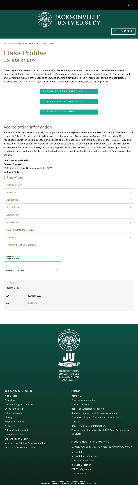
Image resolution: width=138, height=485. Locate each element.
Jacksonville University (14, 43)
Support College (32, 257)
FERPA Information (81, 469)
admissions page (32, 81)
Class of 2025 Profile (63, 91)
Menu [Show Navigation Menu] (123, 31)
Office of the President (16, 430)
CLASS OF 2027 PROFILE (63, 112)
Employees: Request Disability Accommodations (96, 417)
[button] (129, 5)
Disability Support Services (19, 404)
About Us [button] (70, 193)
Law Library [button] (70, 216)
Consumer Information (83, 460)
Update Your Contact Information (88, 425)
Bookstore (10, 400)
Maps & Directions (14, 421)
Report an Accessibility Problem (88, 408)
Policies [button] (70, 238)
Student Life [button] (70, 208)
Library (8, 417)
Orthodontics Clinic (15, 434)
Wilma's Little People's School (20, 447)
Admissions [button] (70, 223)
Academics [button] (70, 201)
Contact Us (77, 395)
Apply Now (32, 270)
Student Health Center (16, 438)
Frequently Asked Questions (21, 244)
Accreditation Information (85, 456)
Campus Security (80, 404)
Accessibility (78, 452)
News (7, 425)
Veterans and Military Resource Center (25, 443)
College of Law (33, 43)
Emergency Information (83, 400)
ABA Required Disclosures (20, 229)
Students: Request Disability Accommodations (95, 413)
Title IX (75, 421)
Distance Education (81, 464)
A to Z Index (11, 395)
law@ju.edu (32, 303)
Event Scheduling (14, 408)
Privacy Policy (79, 473)
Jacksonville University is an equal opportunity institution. (102, 446)
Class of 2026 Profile (63, 101)
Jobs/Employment (14, 413)
